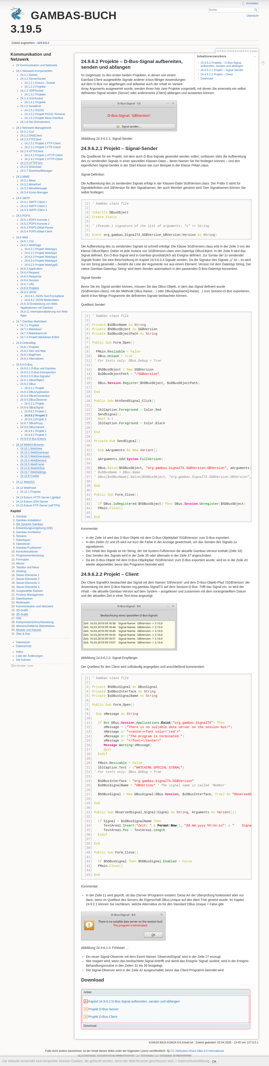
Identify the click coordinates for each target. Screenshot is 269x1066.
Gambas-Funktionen (28, 547)
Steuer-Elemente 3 (27, 582)
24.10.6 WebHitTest (32, 468)
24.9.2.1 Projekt (34, 388)
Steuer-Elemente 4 (27, 587)
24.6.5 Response (31, 276)
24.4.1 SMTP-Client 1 (33, 202)
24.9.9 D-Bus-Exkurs (33, 438)
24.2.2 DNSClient (31, 135)
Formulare (22, 559)
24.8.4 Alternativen (31, 358)
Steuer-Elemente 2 (27, 579)
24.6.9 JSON (28, 292)
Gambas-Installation (28, 520)
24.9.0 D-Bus (24, 364)
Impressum (23, 642)
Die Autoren (23, 659)
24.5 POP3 (23, 215)
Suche (256, 9)
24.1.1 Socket (28, 74)
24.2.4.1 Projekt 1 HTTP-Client (43, 155)
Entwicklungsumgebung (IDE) (34, 528)
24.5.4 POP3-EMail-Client (36, 231)
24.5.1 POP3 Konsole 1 (35, 219)
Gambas (21, 516)
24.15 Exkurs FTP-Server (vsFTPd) (38, 505)
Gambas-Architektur (28, 532)
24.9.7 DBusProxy (31, 423)
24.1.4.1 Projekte (35, 102)
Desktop (21, 571)
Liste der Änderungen (29, 656)
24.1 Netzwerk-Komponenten (34, 71)
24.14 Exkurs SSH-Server (32, 501)
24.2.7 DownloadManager (36, 170)
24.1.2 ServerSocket (33, 78)
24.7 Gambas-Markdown (31, 321)
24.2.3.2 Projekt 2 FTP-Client (42, 147)
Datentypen (23, 540)
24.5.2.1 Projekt (34, 403)
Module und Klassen (28, 630)
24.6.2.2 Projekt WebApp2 (40, 253)
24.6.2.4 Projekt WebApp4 (40, 260)
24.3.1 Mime (28, 180)
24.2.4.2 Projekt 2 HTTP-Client (43, 159)
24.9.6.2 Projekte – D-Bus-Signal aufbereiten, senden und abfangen (221, 64)
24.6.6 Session (29, 280)
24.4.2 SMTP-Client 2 (33, 206)
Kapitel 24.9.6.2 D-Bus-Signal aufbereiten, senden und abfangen (134, 1001)
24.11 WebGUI (25, 482)
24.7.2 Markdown (31, 329)
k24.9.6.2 (43, 43)
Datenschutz (24, 646)
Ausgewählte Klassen (29, 590)
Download (206, 78)
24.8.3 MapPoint (30, 354)
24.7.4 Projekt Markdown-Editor (40, 337)
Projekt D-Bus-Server (103, 1009)
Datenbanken (24, 598)
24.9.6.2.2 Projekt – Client (216, 74)
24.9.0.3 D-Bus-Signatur (35, 376)
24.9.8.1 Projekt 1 (35, 431)
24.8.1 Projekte (29, 347)
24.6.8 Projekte (29, 288)
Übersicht (252, 15)
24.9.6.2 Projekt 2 (35, 415)
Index (19, 651)
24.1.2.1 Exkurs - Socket (39, 82)
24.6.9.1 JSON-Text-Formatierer (44, 296)
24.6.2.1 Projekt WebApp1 (40, 249)
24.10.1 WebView (31, 448)
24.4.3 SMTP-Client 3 (33, 210)
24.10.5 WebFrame (32, 464)
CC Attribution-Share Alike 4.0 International (197, 1051)
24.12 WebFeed (26, 488)
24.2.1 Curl (27, 131)
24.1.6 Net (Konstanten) (35, 122)
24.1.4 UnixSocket (31, 98)
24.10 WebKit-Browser (30, 444)
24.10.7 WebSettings (33, 472)
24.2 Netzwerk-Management (33, 127)
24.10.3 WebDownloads (35, 456)
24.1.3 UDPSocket (31, 90)
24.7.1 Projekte (29, 325)
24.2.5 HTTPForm (31, 163)
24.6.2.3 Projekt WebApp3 (40, 256)
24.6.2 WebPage (30, 245)
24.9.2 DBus (28, 384)
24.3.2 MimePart (30, 184)
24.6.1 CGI (27, 241)
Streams (21, 536)
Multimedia (22, 602)
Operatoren (23, 543)
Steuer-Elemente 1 (27, 575)
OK (214, 1061)
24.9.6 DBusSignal (31, 407)
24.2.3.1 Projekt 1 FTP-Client (42, 143)
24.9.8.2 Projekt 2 (35, 435)
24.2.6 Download (30, 166)
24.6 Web (22, 237)
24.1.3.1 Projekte (35, 94)
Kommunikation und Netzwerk (34, 606)
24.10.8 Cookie (29, 476)
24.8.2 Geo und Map (33, 351)
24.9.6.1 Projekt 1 (35, 411)
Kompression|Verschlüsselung (34, 622)
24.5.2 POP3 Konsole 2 (35, 223)
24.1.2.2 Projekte (35, 86)
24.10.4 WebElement (33, 460)
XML (19, 618)
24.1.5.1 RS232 (34, 110)
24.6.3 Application (31, 268)
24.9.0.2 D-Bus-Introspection (38, 372)
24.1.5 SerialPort (30, 106)
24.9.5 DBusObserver (33, 399)
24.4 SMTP (23, 198)
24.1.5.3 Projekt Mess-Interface (43, 118)
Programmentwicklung (30, 555)
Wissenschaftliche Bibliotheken (35, 626)
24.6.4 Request (29, 272)
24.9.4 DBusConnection (35, 395)
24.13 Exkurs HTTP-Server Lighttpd (38, 497)
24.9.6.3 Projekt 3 (35, 419)
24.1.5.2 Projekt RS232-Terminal (44, 114)
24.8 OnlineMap (26, 343)
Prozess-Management (29, 594)
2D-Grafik (22, 610)
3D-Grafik (22, 614)
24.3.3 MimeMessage (33, 188)
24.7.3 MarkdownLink (33, 333)
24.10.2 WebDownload (34, 452)
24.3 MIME (22, 176)
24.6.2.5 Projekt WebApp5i (41, 264)
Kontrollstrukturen (27, 551)
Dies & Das (23, 633)
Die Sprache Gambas (29, 524)
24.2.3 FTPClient (30, 139)
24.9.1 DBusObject (32, 380)
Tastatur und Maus (27, 567)
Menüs (20, 563)
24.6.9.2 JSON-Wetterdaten (41, 300)
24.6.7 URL (27, 284)
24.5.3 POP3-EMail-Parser (36, 227)
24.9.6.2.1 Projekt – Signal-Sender (221, 70)
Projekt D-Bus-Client (102, 1017)
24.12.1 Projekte (30, 491)
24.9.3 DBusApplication (34, 392)
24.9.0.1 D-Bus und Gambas (38, 368)
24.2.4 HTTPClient (31, 151)
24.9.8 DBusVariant (32, 427)
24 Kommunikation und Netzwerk (36, 65)
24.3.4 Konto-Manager (34, 192)
